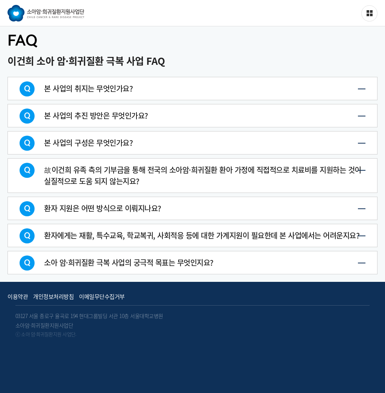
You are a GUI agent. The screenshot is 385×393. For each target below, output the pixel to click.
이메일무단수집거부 (102, 297)
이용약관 (18, 297)
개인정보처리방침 (53, 297)
